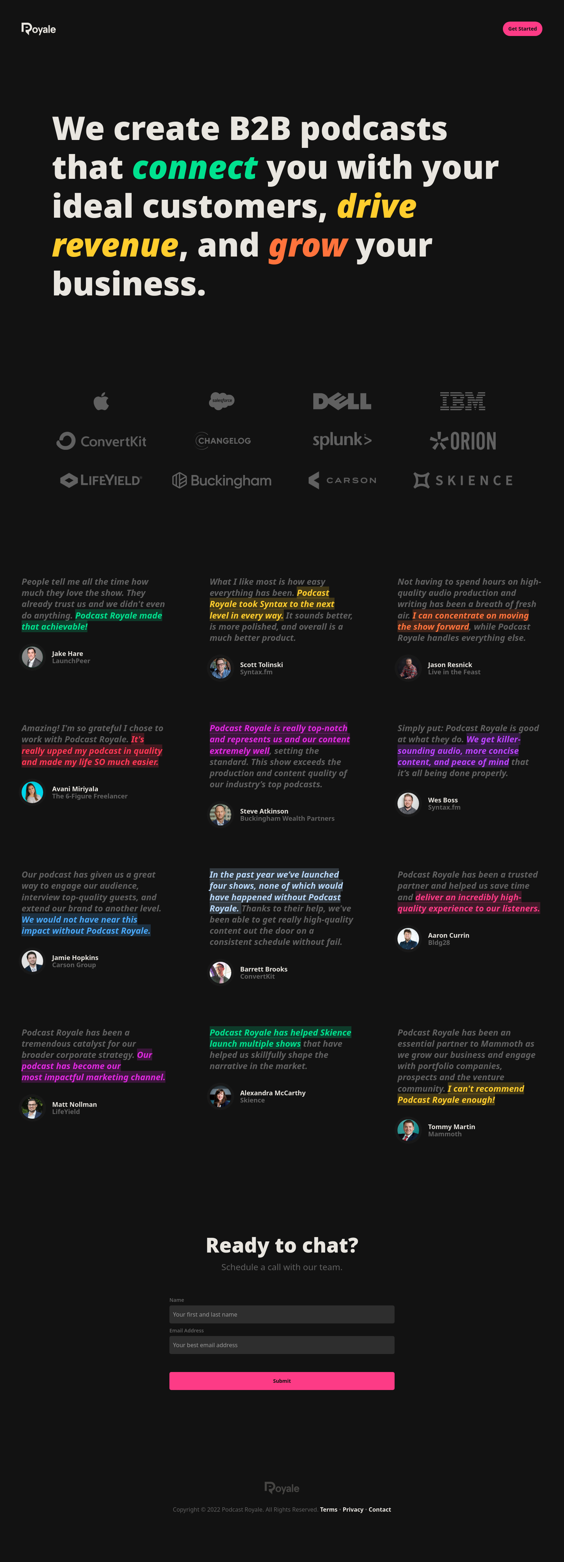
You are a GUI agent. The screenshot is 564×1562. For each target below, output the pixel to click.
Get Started (522, 28)
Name (176, 1299)
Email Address (186, 1330)
